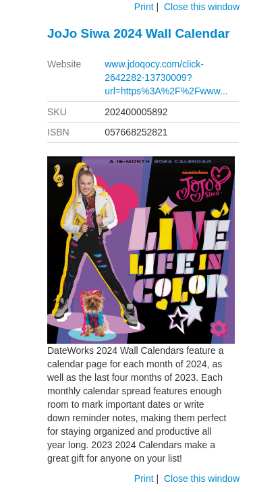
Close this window (202, 6)
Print (144, 6)
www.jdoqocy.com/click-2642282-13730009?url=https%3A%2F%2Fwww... (166, 77)
